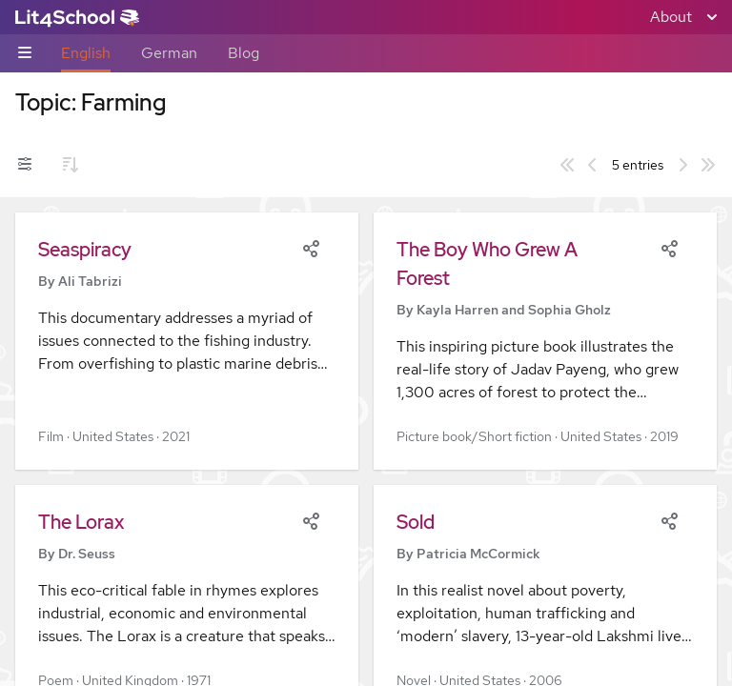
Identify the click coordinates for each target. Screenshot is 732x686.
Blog (243, 53)
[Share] (311, 247)
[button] (186, 341)
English (86, 53)
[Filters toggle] (25, 165)
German (169, 53)
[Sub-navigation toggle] (25, 53)
